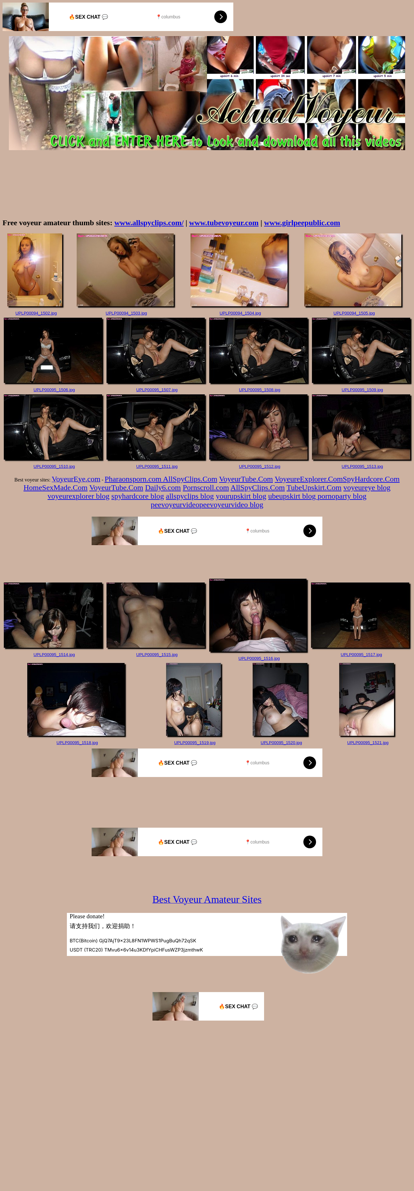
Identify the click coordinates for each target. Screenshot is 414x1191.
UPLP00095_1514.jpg (54, 654)
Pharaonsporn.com (134, 479)
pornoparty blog (342, 496)
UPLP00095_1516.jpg (259, 658)
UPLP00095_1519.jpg (194, 742)
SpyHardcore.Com (371, 479)
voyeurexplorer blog (78, 496)
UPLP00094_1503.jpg (126, 313)
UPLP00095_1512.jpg (259, 466)
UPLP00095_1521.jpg (367, 742)
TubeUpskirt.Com (314, 487)
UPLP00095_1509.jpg (362, 389)
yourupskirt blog (241, 496)
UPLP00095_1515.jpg (157, 654)
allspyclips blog (190, 496)
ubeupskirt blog (293, 496)
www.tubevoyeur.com (224, 223)
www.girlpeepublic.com (302, 223)
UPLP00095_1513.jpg (362, 466)
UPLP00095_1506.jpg (54, 389)
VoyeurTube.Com (246, 479)
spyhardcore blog (137, 496)
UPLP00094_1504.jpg (240, 313)
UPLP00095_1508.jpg (259, 389)
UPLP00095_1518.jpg (77, 742)
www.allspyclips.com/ (149, 223)
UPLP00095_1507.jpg (157, 389)
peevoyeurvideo (175, 504)
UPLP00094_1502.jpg (36, 313)
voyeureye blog (367, 487)
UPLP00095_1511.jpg (157, 466)
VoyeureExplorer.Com (309, 479)
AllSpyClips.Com (190, 479)
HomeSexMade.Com (55, 487)
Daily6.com (163, 487)
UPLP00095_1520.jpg (281, 742)
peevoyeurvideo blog (231, 504)
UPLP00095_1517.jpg (361, 654)
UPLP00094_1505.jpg (354, 313)
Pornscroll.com (206, 487)
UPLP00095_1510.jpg (54, 466)
